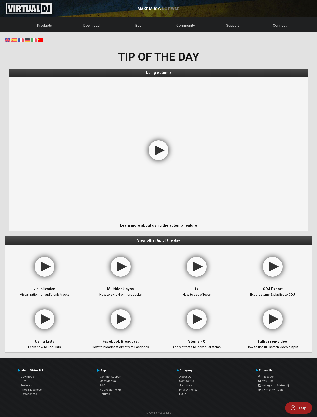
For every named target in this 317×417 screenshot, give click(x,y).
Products (44, 25)
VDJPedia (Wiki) (110, 389)
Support (232, 25)
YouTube (265, 381)
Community (185, 25)
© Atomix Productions (158, 412)
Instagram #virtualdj (273, 385)
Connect (280, 25)
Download (91, 25)
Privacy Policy (188, 389)
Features (26, 385)
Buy (138, 25)
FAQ (103, 385)
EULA (182, 394)
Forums (105, 394)
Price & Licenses (31, 389)
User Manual (108, 381)
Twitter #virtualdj (271, 389)
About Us (185, 376)
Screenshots (29, 394)
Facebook (266, 376)
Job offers (185, 385)
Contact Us (186, 381)
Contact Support (110, 376)
